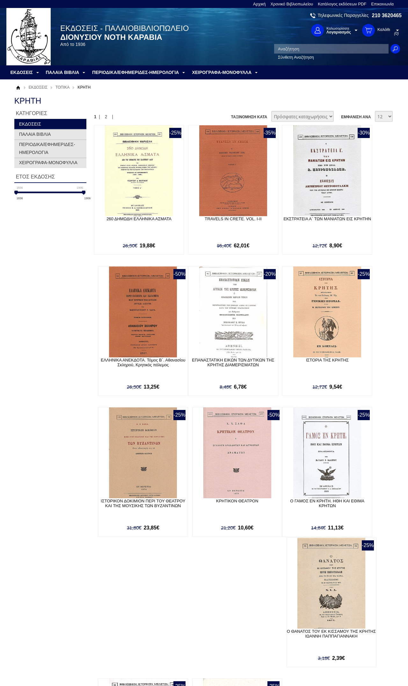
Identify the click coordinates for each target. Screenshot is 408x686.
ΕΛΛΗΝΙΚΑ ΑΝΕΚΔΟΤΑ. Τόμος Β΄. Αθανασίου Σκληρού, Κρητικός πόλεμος (349, 223)
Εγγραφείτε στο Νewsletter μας (136, 582)
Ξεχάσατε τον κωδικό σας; (197, 636)
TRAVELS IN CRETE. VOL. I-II (201, 218)
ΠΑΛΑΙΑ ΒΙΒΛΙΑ (35, 134)
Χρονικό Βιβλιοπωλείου (292, 4)
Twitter (269, 626)
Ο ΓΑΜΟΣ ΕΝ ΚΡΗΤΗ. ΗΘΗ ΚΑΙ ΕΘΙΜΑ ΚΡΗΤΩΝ (128, 505)
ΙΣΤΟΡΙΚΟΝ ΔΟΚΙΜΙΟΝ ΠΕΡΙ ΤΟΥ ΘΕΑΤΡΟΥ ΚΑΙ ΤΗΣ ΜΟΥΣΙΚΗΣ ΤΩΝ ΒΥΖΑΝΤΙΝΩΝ (276, 365)
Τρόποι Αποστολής (113, 633)
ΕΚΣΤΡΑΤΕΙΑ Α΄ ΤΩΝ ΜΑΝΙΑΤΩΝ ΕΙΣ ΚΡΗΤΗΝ (275, 221)
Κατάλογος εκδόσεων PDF (342, 4)
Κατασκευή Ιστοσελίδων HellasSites (361, 670)
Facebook (272, 616)
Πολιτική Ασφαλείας (114, 642)
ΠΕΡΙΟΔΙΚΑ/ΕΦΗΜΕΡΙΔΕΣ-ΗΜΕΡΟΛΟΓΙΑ (47, 148)
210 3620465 (387, 15)
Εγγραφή (181, 626)
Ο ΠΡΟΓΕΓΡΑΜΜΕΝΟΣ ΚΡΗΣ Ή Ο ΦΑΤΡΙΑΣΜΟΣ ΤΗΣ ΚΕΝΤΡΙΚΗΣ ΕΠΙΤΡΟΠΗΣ (275, 507)
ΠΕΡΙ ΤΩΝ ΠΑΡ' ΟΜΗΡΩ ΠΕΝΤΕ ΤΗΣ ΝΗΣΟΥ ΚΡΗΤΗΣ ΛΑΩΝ (349, 505)
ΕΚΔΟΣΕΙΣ (38, 87)
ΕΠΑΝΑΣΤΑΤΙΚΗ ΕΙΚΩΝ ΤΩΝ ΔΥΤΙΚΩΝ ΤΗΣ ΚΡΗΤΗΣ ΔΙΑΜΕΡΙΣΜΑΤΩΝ (128, 365)
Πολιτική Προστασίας (37, 636)
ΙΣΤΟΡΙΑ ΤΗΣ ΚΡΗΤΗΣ (201, 360)
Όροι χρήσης (30, 626)
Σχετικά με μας (31, 616)
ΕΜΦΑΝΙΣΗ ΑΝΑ (356, 117)
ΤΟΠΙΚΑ (62, 87)
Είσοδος (181, 616)
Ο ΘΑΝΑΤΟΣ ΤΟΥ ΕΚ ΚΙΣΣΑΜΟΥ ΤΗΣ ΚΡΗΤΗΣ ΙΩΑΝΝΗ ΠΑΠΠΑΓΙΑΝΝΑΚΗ (202, 507)
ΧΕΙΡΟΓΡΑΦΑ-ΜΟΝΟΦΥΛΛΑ (48, 162)
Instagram (272, 637)
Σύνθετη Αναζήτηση (296, 57)
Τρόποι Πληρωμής (113, 623)
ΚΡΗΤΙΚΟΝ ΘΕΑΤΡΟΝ (349, 360)
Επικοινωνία (382, 4)
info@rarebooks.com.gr (349, 647)
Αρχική (259, 4)
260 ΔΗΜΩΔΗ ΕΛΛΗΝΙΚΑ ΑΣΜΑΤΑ (128, 218)
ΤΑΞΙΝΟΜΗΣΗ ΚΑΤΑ (249, 117)
